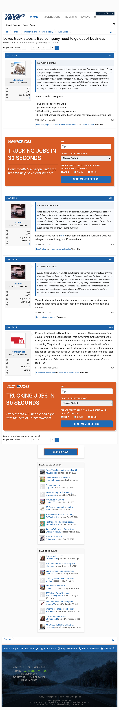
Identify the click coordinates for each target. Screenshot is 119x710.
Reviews (85, 16)
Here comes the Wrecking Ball (59, 601)
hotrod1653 (50, 373)
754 (28, 360)
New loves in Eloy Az (55, 500)
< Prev (17, 47)
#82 (110, 198)
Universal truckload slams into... (60, 571)
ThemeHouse (77, 704)
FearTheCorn (41, 249)
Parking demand (53, 485)
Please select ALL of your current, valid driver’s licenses (80, 167)
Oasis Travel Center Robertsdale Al (61, 470)
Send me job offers (86, 179)
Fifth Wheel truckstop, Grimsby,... (60, 514)
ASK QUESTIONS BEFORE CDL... (60, 625)
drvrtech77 (50, 502)
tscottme (50, 627)
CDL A (65, 172)
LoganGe (50, 487)
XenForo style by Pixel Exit (59, 700)
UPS (62, 235)
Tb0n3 (48, 510)
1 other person (88, 125)
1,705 (27, 88)
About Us (19, 667)
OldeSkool (40, 373)
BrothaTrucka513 (53, 532)
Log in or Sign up (105, 13)
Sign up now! (60, 451)
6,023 (27, 231)
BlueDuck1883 (52, 480)
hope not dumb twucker (55, 125)
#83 (110, 259)
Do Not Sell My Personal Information (29, 678)
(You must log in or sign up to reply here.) (21, 436)
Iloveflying (42, 42)
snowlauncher (72, 125)
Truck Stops (21, 42)
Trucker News (37, 667)
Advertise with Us (35, 671)
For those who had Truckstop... (60, 522)
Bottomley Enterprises (56, 616)
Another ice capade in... (56, 585)
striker (18, 222)
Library (16, 671)
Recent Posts (29, 25)
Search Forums (13, 25)
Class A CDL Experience (74, 153)
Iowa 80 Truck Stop (54, 536)
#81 (110, 55)
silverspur (50, 566)
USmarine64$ (52, 559)
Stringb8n (18, 80)
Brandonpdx (51, 495)
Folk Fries (50, 611)
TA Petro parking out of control (59, 507)
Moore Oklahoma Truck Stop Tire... (61, 563)
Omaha (27, 370)
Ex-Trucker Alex (53, 517)
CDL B (78, 172)
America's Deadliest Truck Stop (60, 529)
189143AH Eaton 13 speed (58, 593)
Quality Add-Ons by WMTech (59, 702)
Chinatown (50, 539)
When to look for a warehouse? (60, 609)
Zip (62, 141)
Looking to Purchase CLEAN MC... (61, 578)
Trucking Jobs (51, 16)
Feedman (40, 125)
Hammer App (29, 674)
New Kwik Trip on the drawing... (60, 492)
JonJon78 (50, 604)
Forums (33, 16)
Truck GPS (70, 16)
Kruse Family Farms (54, 595)
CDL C (92, 172)
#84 (110, 327)
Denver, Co (25, 241)
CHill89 (49, 581)
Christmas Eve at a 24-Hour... (58, 477)
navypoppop (51, 473)
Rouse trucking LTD (54, 556)
